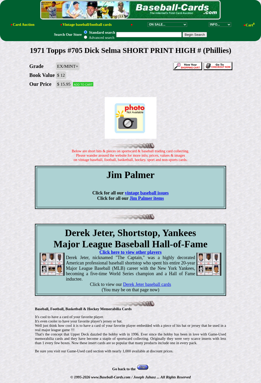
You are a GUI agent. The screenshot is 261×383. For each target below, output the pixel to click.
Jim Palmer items (146, 198)
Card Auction (23, 24)
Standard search (99, 32)
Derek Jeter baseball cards (147, 284)
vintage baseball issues (147, 192)
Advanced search (99, 38)
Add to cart (83, 84)
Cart (250, 25)
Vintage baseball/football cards (87, 24)
